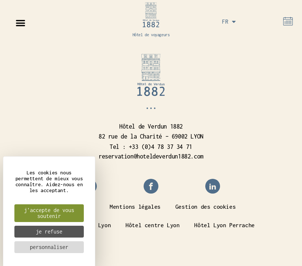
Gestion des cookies (205, 206)
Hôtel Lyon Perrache (224, 225)
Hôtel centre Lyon (152, 225)
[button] (20, 22)
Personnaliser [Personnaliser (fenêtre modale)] (49, 247)
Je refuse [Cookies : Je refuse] (49, 231)
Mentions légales (135, 206)
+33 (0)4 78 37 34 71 (160, 146)
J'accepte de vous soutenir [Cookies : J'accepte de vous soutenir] (49, 213)
